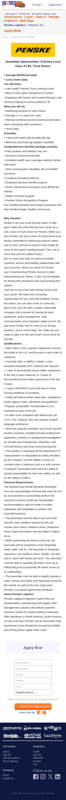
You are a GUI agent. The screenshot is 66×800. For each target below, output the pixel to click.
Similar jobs (24, 14)
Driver (37, 4)
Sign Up (7, 754)
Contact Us (8, 778)
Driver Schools (10, 761)
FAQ (35, 764)
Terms (6, 775)
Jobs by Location (11, 757)
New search (11, 14)
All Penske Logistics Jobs (44, 14)
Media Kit (38, 757)
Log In (6, 751)
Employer (56, 4)
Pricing (37, 761)
